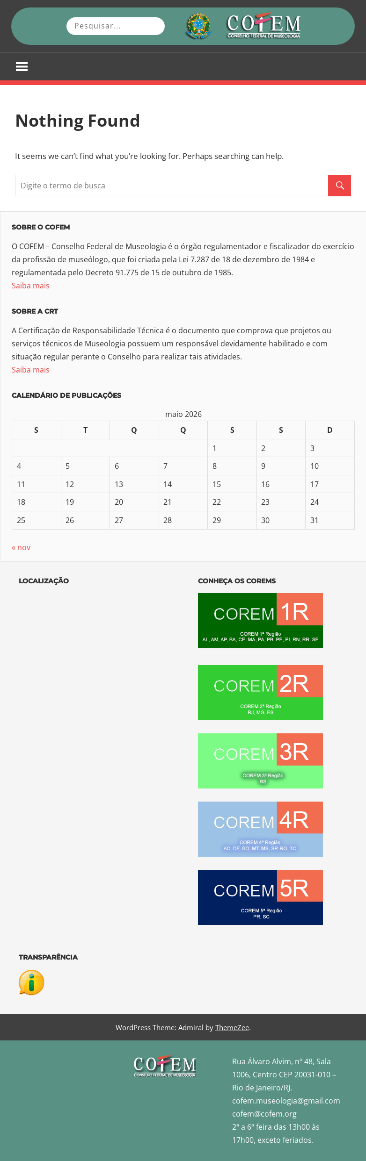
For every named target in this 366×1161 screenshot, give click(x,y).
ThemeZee (232, 1027)
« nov (21, 547)
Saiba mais (31, 285)
